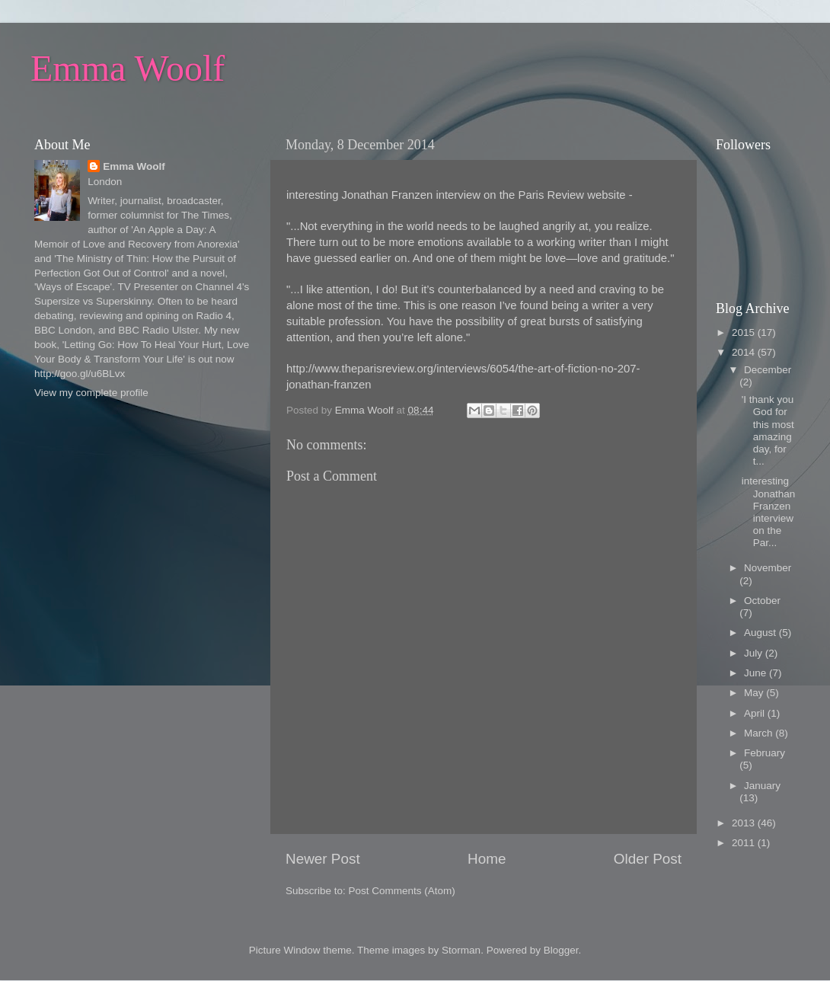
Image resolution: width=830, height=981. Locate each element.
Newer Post (323, 859)
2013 (745, 823)
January (762, 785)
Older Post (648, 859)
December (767, 369)
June (756, 673)
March (759, 733)
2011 (745, 842)
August (761, 632)
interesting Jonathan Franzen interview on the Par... (769, 511)
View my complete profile (91, 392)
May (755, 692)
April (756, 713)
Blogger (561, 950)
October (762, 600)
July (754, 653)
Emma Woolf (127, 68)
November (767, 568)
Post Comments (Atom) (402, 890)
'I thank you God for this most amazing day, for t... (768, 430)
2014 (745, 352)
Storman (461, 950)
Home (487, 859)
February (764, 753)
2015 (745, 332)
